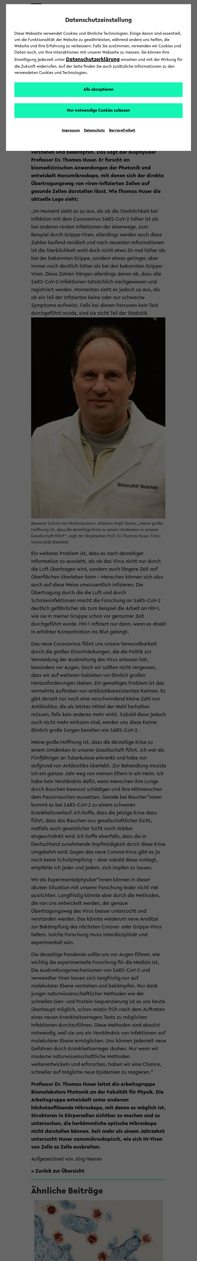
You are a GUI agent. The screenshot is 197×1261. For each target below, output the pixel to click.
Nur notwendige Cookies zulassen (98, 111)
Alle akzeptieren (98, 90)
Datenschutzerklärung (93, 59)
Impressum (71, 131)
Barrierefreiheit (122, 131)
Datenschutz (94, 131)
